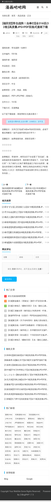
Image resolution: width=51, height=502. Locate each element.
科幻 (39, 428)
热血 (18, 36)
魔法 (18, 441)
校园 (30, 424)
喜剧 (8, 449)
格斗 (8, 432)
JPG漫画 (19, 424)
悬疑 (8, 436)
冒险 (24, 36)
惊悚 (16, 461)
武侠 (36, 449)
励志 (8, 445)
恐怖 (27, 441)
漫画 (4, 48)
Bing (6, 480)
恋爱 (30, 445)
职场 (36, 432)
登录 (14, 269)
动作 (18, 432)
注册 (39, 269)
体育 (36, 441)
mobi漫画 (36, 453)
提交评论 (8, 281)
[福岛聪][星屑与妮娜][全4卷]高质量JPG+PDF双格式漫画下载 (12, 191)
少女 (8, 424)
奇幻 (30, 428)
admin (8, 33)
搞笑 (21, 428)
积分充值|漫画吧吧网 (17, 298)
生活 (8, 441)
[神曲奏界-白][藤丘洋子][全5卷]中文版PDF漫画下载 (25, 362)
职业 (25, 461)
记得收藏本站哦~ (8, 2)
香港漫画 (19, 445)
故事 (4, 90)
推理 (8, 457)
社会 (8, 461)
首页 (13, 16)
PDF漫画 (10, 428)
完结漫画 (34, 416)
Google (30, 480)
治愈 (25, 453)
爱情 (31, 420)
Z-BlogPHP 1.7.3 (27, 496)
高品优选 (21, 16)
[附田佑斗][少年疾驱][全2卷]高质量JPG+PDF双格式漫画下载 (36, 191)
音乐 (8, 465)
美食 (34, 461)
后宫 (8, 453)
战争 (18, 449)
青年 (18, 436)
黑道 (16, 465)
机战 (37, 457)
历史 (27, 449)
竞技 (27, 436)
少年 (46, 33)
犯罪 (43, 461)
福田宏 (31, 36)
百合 (16, 457)
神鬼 (36, 436)
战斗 (16, 453)
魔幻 (27, 432)
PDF (13, 96)
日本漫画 (20, 420)
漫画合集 (26, 457)
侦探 (40, 445)
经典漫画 (20, 416)
